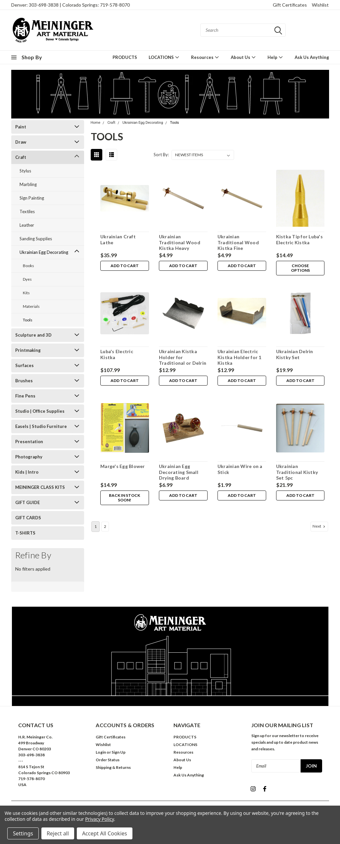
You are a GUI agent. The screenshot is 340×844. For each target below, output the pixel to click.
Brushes (24, 380)
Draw (20, 142)
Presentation (29, 441)
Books (28, 265)
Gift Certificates (290, 5)
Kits (26, 292)
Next (319, 526)
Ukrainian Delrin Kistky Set (294, 354)
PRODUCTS (125, 57)
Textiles (27, 211)
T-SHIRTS (25, 533)
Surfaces (24, 365)
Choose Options (300, 268)
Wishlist (320, 5)
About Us (243, 57)
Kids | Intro (26, 472)
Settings (23, 833)
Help (275, 57)
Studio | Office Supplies (40, 411)
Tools (27, 319)
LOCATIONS (164, 57)
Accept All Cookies (104, 833)
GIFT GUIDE (27, 502)
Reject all (58, 833)
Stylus (25, 170)
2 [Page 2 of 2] (105, 526)
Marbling (28, 184)
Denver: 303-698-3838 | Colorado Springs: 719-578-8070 (70, 5)
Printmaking (28, 350)
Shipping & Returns (113, 767)
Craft (20, 157)
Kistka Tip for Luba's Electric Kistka (299, 239)
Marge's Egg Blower (122, 466)
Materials (31, 306)
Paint (20, 126)
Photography (28, 456)
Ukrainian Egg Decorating (44, 252)
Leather (27, 225)
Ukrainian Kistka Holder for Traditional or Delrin (182, 357)
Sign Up (118, 752)
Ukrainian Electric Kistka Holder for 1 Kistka (240, 357)
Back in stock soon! (124, 498)
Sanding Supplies (36, 238)
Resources (205, 57)
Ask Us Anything (312, 57)
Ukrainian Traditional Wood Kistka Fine (238, 242)
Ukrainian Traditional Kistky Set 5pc (297, 472)
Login (101, 752)
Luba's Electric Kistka (116, 354)
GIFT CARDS (28, 517)
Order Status (108, 759)
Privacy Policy (99, 819)
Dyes (27, 279)
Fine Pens (25, 396)
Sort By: (161, 154)
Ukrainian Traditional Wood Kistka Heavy (179, 242)
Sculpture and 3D (33, 335)
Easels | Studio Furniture (41, 426)
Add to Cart (125, 265)
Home (96, 122)
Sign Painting (32, 198)
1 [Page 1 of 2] (95, 526)
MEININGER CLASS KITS (40, 487)
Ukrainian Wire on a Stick (240, 469)
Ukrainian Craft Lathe (118, 239)
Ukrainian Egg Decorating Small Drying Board (178, 472)
